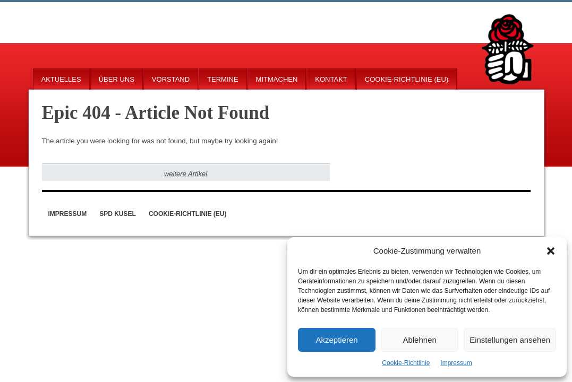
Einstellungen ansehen (509, 339)
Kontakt (331, 79)
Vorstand (171, 79)
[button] (550, 251)
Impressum (456, 363)
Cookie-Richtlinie (406, 363)
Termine (222, 79)
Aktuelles (61, 79)
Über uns (116, 79)
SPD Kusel (117, 214)
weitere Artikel (185, 174)
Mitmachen (277, 79)
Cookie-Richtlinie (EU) (406, 79)
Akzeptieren (336, 339)
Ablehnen (419, 339)
